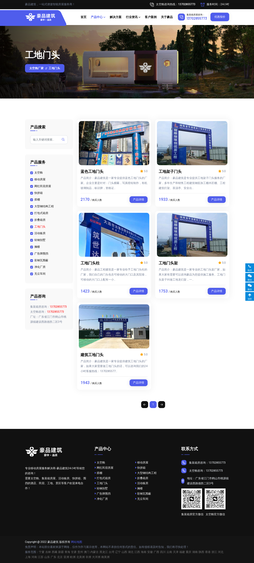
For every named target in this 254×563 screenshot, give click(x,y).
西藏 (54, 552)
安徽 (150, 552)
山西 (124, 552)
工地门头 (39, 226)
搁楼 (37, 246)
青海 (67, 552)
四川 (163, 552)
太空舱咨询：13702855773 (202, 470)
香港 (208, 552)
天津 (175, 552)
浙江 (214, 552)
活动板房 (39, 233)
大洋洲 (96, 557)
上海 (28, 557)
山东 (47, 557)
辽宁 (118, 552)
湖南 (195, 552)
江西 (137, 552)
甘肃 (74, 552)
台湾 (111, 552)
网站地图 (76, 542)
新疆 (61, 552)
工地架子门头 (170, 171)
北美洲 (80, 557)
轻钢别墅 (39, 240)
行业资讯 (132, 17)
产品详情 (138, 199)
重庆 (188, 552)
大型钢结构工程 (44, 206)
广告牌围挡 (41, 253)
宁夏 (41, 552)
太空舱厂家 (36, 68)
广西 (156, 552)
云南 (169, 552)
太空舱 (38, 172)
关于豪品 (167, 17)
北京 (60, 557)
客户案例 (151, 17)
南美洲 (105, 557)
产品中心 (97, 17)
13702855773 (197, 18)
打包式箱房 (41, 213)
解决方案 (116, 17)
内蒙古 (94, 552)
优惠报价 (219, 16)
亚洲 (66, 557)
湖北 (131, 552)
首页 (83, 17)
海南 (143, 552)
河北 (220, 552)
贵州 (80, 552)
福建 (182, 552)
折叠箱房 (39, 219)
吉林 (48, 552)
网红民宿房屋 (42, 186)
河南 (34, 557)
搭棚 (37, 199)
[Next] (161, 404)
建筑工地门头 (92, 354)
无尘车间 (39, 273)
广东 (53, 557)
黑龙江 (103, 552)
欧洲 (73, 557)
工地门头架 (168, 263)
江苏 (40, 557)
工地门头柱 (90, 263)
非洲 (88, 557)
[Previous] (144, 404)
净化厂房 (39, 267)
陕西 (201, 552)
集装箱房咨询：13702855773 (203, 462)
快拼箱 (38, 193)
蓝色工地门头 (92, 171)
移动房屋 (39, 179)
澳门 (86, 552)
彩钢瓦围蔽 (41, 260)
